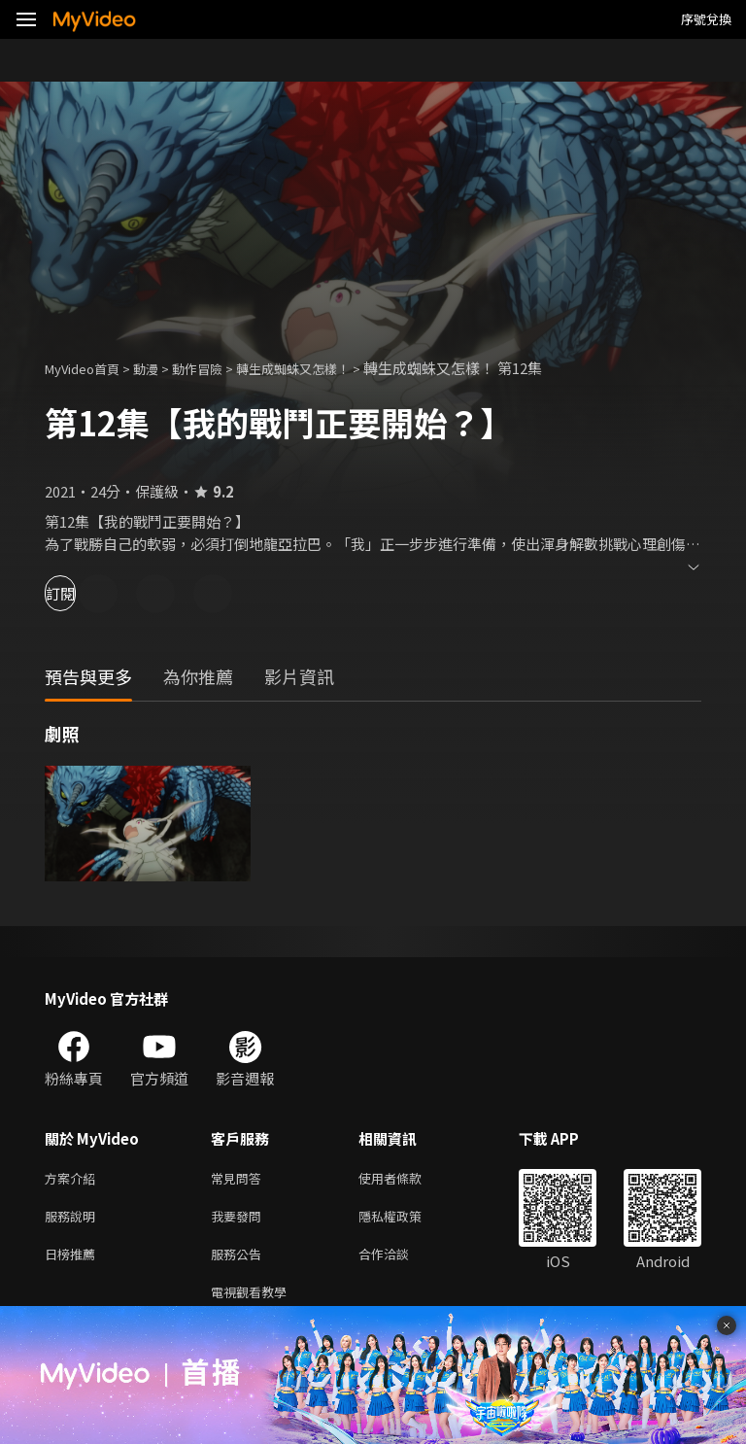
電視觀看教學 (254, 1301)
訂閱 (83, 593)
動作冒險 (218, 368)
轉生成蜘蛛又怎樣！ (326, 368)
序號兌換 (706, 19)
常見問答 (240, 1179)
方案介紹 (74, 1179)
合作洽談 (399, 1261)
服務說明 (74, 1220)
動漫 (161, 368)
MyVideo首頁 (89, 368)
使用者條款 (406, 1179)
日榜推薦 (74, 1261)
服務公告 (240, 1261)
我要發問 (240, 1220)
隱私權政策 (406, 1220)
